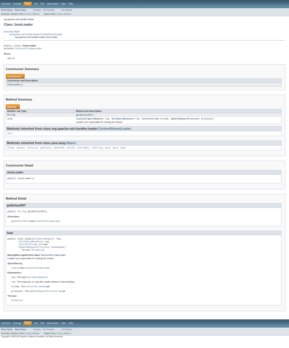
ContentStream (150, 120)
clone (10, 150)
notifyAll (83, 150)
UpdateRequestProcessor (185, 120)
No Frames (48, 10)
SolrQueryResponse (123, 120)
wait (107, 150)
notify (71, 150)
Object (71, 145)
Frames (37, 10)
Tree (42, 3)
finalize (32, 150)
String (11, 116)
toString (97, 150)
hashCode (59, 150)
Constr (28, 14)
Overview (6, 3)
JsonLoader (13, 85)
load (78, 120)
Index (63, 3)
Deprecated (53, 3)
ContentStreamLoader (28, 49)
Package (17, 3)
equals (21, 150)
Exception (38, 256)
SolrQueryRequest (93, 120)
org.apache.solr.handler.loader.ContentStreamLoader (35, 34)
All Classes (66, 10)
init (10, 135)
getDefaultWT (84, 116)
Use (36, 3)
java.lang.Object (12, 31)
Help (70, 3)
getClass (45, 150)
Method (36, 14)
